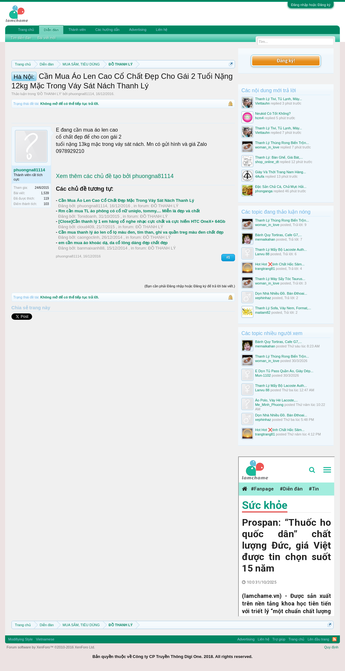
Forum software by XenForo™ (51, 647)
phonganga (264, 191)
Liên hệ (161, 29)
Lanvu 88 (262, 254)
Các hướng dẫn (107, 29)
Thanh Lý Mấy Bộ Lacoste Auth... (281, 249)
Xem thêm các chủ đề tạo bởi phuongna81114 (115, 209)
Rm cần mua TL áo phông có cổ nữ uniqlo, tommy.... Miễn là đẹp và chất (129, 244)
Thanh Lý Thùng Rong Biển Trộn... (282, 143)
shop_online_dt (267, 162)
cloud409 (85, 260)
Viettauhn (262, 103)
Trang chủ (26, 29)
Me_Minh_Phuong (269, 405)
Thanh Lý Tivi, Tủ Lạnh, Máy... (278, 99)
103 (46, 237)
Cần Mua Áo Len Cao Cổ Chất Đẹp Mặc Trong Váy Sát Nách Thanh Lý (126, 233)
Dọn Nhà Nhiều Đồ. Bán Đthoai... (281, 293)
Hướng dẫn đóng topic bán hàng (157, 86)
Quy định (331, 647)
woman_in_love (267, 147)
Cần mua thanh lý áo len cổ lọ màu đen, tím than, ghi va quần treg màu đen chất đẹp (141, 265)
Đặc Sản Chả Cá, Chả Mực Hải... (281, 186)
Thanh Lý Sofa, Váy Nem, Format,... (283, 308)
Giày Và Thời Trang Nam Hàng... (280, 172)
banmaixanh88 (90, 281)
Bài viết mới (47, 38)
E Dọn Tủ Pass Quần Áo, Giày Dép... (284, 371)
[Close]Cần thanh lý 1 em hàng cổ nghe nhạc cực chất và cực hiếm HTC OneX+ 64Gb (142, 254)
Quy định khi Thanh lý (87, 86)
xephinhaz (263, 298)
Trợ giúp (279, 639)
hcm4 (259, 118)
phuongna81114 (81, 127)
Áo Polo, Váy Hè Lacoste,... (276, 400)
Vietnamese (45, 639)
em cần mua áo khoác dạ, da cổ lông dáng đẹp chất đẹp (113, 275)
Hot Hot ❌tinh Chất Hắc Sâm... (280, 264)
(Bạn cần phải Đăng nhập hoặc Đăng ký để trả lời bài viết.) (189, 319)
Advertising (137, 29)
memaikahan (265, 239)
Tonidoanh (86, 249)
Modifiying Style (20, 639)
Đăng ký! (286, 61)
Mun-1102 (263, 375)
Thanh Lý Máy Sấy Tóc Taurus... (280, 279)
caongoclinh (88, 270)
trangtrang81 (265, 268)
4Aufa (259, 176)
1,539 (45, 226)
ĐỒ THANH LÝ (49, 127)
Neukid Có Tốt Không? (273, 113)
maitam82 (262, 312)
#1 (228, 290)
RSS (334, 639)
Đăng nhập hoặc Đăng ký (310, 5)
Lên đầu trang (318, 639)
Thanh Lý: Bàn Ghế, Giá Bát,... (279, 157)
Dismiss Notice (229, 79)
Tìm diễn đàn (21, 38)
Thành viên (77, 29)
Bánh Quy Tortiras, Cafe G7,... (278, 235)
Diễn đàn (51, 30)
